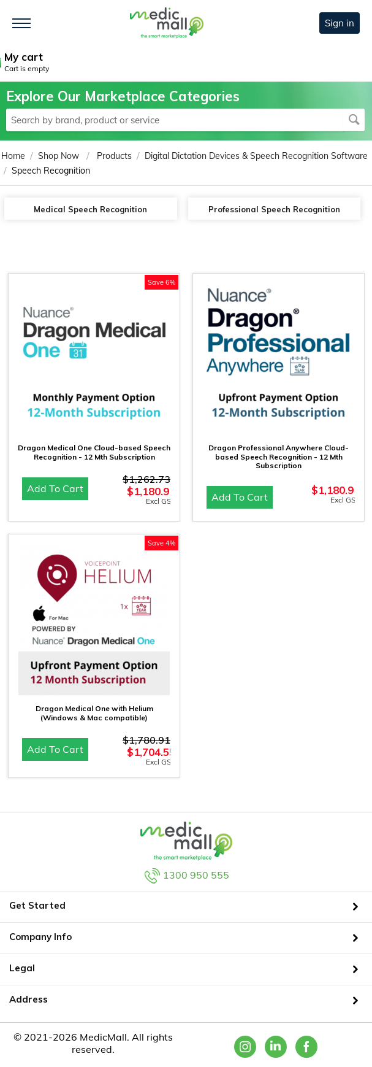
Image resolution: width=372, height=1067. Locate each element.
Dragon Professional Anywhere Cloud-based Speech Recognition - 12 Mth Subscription (278, 457)
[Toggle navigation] (21, 23)
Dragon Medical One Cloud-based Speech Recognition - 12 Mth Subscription (94, 452)
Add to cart (55, 488)
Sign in (339, 23)
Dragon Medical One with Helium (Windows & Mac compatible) (94, 713)
